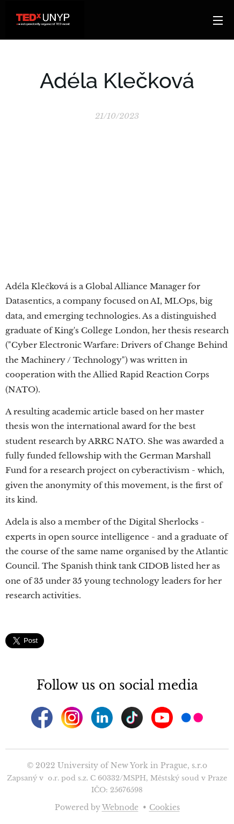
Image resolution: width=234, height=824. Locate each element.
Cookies (164, 807)
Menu (218, 20)
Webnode (120, 807)
